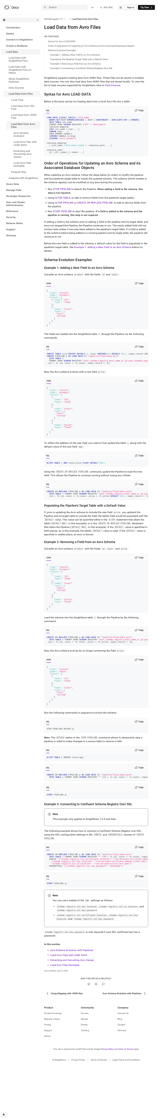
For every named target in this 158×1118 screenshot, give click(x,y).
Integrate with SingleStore (23, 178)
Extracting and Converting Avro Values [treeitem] (23, 154)
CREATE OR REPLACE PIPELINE (95, 210)
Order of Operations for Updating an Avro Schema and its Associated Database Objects (91, 46)
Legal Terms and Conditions (126, 1112)
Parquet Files (18, 172)
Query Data (12, 184)
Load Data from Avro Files (23, 125)
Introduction (13, 27)
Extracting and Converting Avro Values (72, 1012)
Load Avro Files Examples (65, 1017)
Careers (121, 1077)
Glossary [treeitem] (11, 235)
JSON (48, 291)
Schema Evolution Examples (62, 50)
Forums (85, 1066)
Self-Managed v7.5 (53, 19)
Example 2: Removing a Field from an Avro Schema (75, 63)
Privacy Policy (107, 1102)
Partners (122, 1083)
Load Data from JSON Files (23, 116)
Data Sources (16, 87)
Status (47, 1089)
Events (84, 1077)
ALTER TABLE (63, 205)
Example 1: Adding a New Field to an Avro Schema (75, 55)
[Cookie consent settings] (3, 1114)
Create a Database (16, 45)
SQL (48, 110)
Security (11, 217)
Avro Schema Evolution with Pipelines (71, 1002)
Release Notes (14, 223)
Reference (12, 211)
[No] (96, 1037)
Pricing (47, 1077)
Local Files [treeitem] (17, 99)
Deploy (10, 33)
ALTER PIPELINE (64, 210)
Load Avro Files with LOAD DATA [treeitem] (25, 143)
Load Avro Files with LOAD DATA (68, 1007)
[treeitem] (20, 27)
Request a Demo (52, 1071)
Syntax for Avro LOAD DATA (61, 41)
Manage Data (14, 190)
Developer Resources (18, 196)
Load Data (12, 51)
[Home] (11, 7)
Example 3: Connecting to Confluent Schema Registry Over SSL (81, 68)
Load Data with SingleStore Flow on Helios (20, 69)
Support (10, 229)
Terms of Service (125, 1102)
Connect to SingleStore (19, 39)
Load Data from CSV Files (23, 107)
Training (85, 1083)
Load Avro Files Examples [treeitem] (22, 164)
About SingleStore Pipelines (19, 80)
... (67, 19)
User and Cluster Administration (15, 204)
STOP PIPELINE (62, 196)
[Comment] (103, 1037)
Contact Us (123, 1066)
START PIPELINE (62, 218)
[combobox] (120, 7)
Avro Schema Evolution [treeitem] (21, 134)
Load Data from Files (21, 93)
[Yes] (88, 1037)
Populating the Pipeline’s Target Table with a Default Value (79, 59)
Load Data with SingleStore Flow (18, 59)
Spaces (84, 1071)
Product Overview (53, 1066)
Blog (120, 1071)
